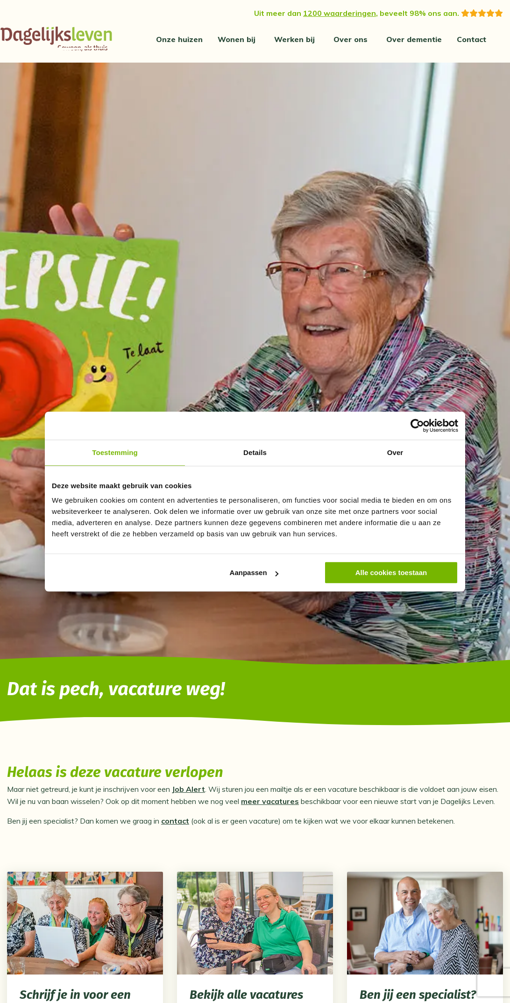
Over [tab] (395, 452)
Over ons (350, 39)
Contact (471, 39)
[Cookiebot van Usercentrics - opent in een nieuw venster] (417, 426)
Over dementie (414, 39)
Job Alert (188, 791)
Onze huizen (179, 39)
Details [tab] (255, 452)
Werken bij (294, 39)
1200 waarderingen (339, 13)
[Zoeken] (505, 39)
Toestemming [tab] (115, 452)
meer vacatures (270, 803)
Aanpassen (254, 572)
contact (175, 823)
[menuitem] (179, 39)
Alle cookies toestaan (391, 572)
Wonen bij (236, 39)
